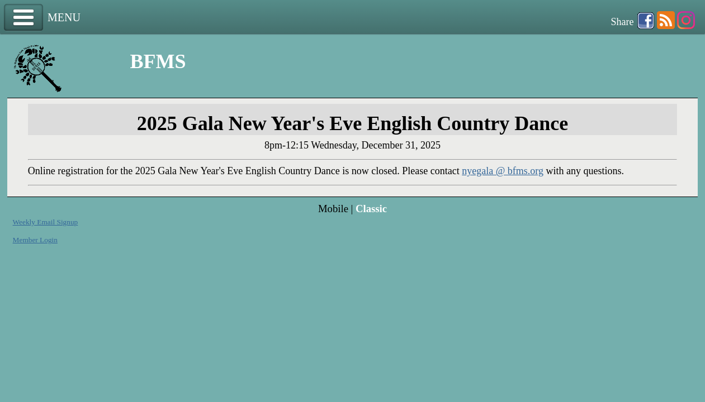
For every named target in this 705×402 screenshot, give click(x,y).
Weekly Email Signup (45, 222)
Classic (371, 208)
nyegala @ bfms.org (502, 170)
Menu (23, 17)
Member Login (35, 240)
